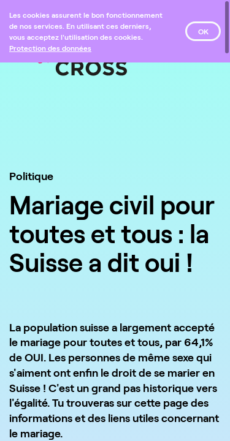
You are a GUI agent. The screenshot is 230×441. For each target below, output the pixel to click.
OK (203, 31)
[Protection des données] (50, 47)
